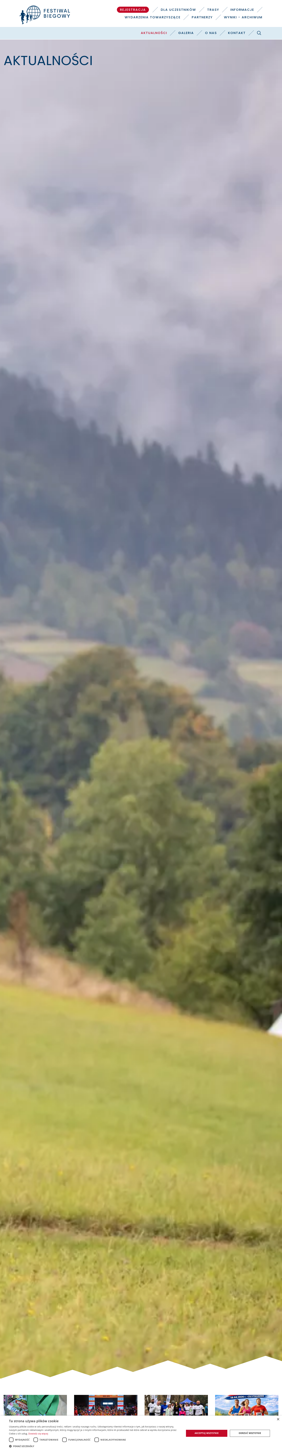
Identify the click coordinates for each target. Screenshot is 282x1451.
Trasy (213, 9)
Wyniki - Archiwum (243, 17)
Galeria (186, 33)
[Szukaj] (259, 32)
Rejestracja (133, 9)
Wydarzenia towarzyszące (153, 17)
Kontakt (237, 33)
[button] (94, 1446)
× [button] (278, 1419)
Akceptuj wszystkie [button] (207, 1433)
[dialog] (141, 1433)
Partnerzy (202, 17)
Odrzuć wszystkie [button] (250, 1433)
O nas (211, 33)
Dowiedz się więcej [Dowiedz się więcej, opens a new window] (38, 1433)
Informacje (242, 9)
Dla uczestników (178, 9)
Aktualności (154, 33)
